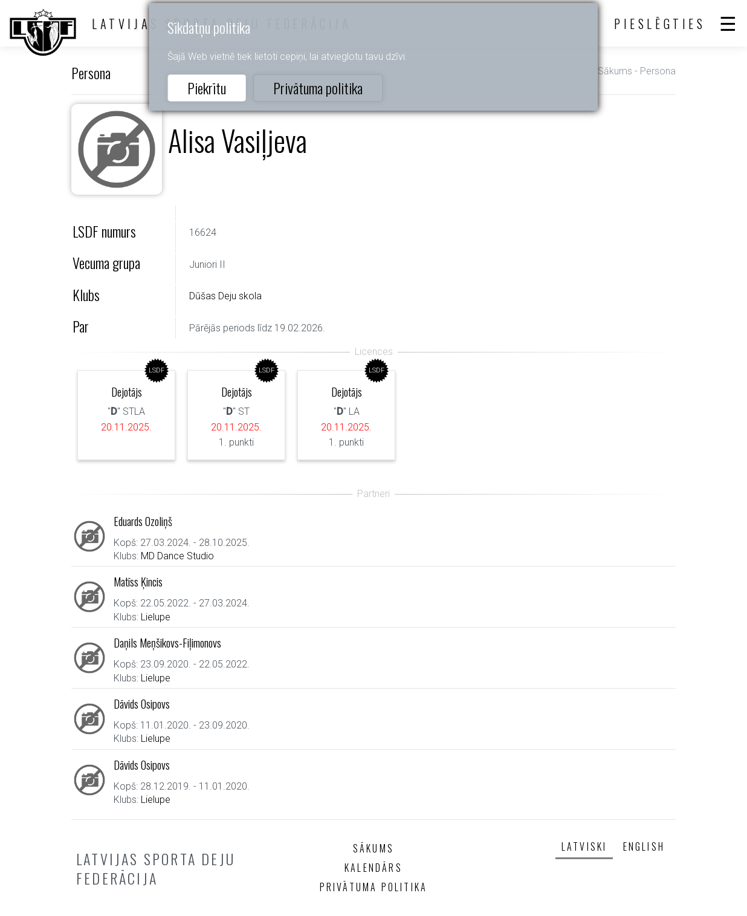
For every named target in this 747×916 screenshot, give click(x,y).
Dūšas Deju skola (225, 296)
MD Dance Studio (177, 556)
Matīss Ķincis (138, 581)
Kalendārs (373, 867)
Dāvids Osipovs (142, 703)
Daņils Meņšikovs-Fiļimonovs (167, 642)
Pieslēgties (660, 24)
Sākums (615, 71)
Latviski (584, 846)
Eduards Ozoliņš (143, 521)
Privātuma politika (318, 88)
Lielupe (155, 617)
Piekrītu (206, 88)
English (644, 846)
